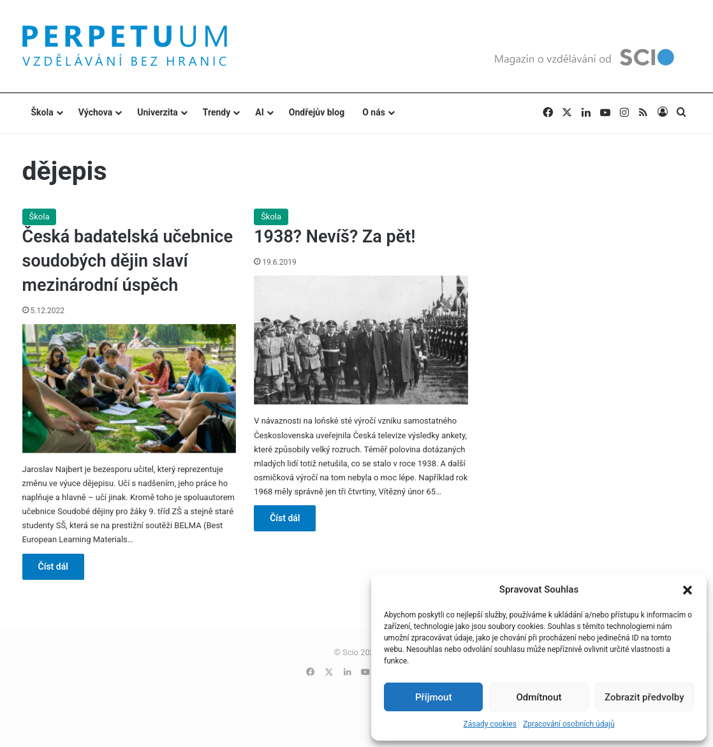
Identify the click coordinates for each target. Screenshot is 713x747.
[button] (687, 590)
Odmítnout (539, 697)
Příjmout (433, 697)
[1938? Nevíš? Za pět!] (361, 340)
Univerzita (157, 112)
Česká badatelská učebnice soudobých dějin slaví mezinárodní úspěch (127, 260)
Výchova (95, 112)
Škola (42, 112)
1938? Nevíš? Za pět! (334, 236)
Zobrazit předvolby (644, 697)
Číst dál (53, 566)
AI (259, 112)
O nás (373, 112)
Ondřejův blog (316, 112)
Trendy (217, 112)
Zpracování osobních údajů (569, 724)
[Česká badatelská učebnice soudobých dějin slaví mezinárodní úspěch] (129, 388)
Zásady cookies (489, 724)
